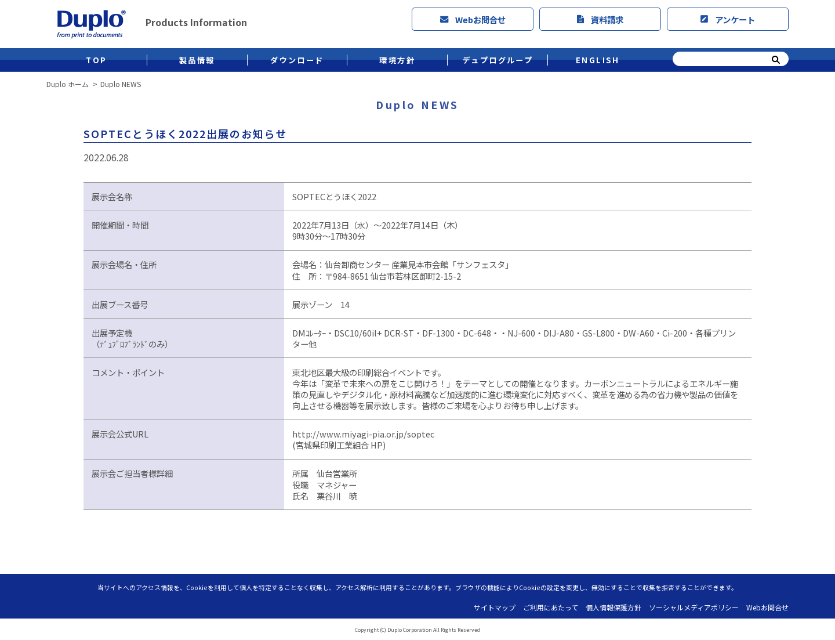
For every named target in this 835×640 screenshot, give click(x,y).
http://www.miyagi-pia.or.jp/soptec (363, 433)
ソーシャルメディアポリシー (694, 607)
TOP (96, 60)
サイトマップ (494, 607)
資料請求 (600, 19)
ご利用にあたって (550, 607)
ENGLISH (598, 60)
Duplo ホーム (67, 84)
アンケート (727, 19)
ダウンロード (297, 60)
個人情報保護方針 (613, 607)
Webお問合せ (473, 19)
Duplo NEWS (120, 84)
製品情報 (197, 60)
